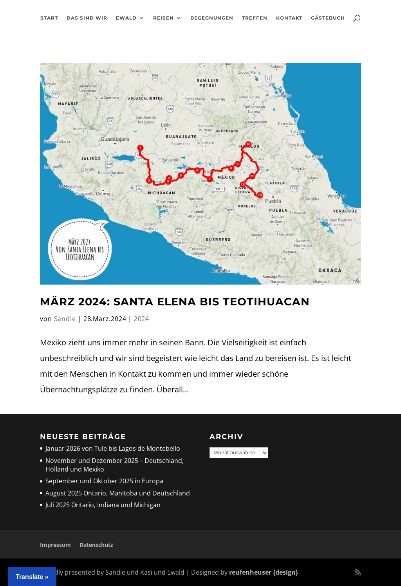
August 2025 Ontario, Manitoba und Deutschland (117, 493)
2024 (141, 318)
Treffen (254, 18)
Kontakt (289, 18)
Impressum (55, 544)
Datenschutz (96, 544)
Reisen (163, 18)
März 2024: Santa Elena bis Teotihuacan (175, 301)
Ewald (126, 18)
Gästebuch (328, 18)
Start (49, 18)
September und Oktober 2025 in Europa (104, 481)
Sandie (65, 318)
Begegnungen (211, 18)
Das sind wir (87, 18)
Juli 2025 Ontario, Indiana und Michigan (103, 505)
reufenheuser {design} (263, 572)
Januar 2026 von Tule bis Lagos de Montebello (112, 448)
